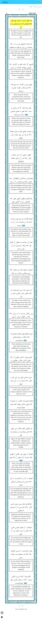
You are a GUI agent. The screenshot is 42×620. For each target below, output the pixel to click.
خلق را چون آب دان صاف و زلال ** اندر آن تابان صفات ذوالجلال (21, 158)
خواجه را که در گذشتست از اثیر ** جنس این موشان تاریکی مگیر (21, 481)
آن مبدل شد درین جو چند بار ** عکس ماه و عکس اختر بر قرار (21, 293)
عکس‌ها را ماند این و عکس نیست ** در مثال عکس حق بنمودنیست (21, 579)
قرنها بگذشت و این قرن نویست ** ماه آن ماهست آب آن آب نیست (21, 222)
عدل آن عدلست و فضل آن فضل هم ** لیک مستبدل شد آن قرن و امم (21, 245)
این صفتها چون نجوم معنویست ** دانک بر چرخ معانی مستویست (21, 337)
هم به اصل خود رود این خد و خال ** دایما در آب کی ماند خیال (21, 380)
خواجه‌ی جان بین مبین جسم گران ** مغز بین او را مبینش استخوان (21, 507)
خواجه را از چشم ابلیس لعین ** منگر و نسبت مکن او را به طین (21, 530)
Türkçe (35, 6)
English (30, 6)
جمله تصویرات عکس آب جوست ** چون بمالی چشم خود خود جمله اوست (21, 404)
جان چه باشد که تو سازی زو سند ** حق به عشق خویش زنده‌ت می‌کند (21, 111)
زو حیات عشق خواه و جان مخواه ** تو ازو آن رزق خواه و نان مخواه (21, 134)
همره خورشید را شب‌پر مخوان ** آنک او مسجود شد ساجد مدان (21, 554)
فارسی (39, 7)
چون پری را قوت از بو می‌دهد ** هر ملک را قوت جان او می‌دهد (21, 87)
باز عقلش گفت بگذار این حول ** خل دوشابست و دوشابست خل (21, 431)
